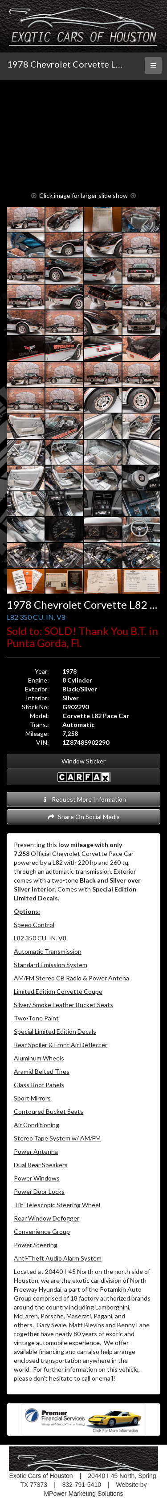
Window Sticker (83, 761)
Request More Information (83, 799)
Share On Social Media (83, 816)
